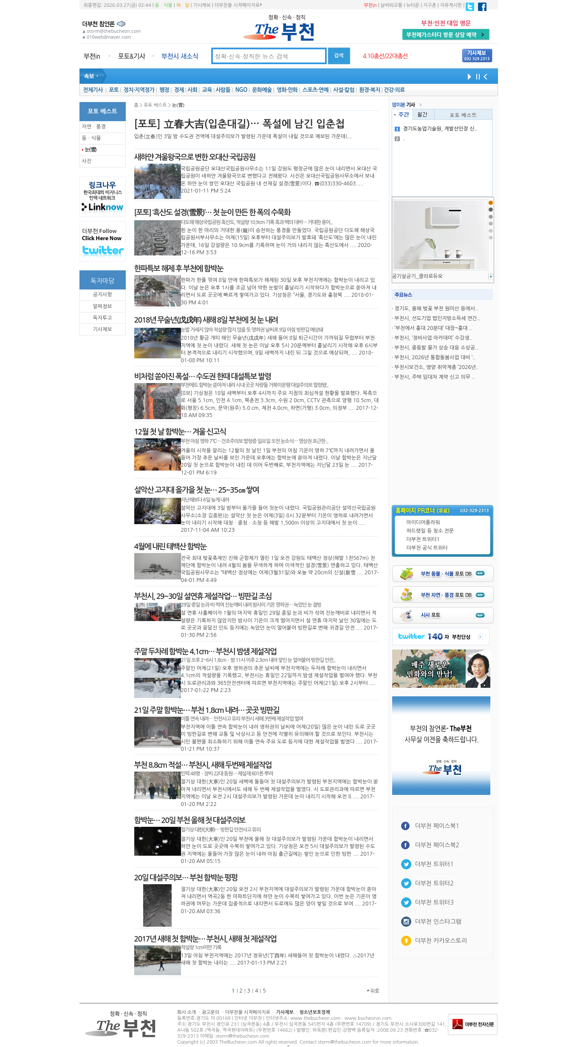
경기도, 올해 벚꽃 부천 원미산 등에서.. (436, 308)
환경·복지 (369, 90)
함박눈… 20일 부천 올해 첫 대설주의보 (189, 820)
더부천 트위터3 (434, 902)
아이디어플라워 (423, 522)
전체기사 (92, 90)
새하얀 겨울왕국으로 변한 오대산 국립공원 (194, 157)
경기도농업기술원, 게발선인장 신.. (436, 128)
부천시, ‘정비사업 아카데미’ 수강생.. (433, 337)
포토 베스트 (463, 114)
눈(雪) (90, 149)
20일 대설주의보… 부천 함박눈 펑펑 (186, 878)
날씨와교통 (391, 5)
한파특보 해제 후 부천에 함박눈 (178, 268)
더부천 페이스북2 (437, 845)
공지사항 (102, 294)
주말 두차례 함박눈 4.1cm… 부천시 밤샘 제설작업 (205, 651)
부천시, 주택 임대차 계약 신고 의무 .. (434, 377)
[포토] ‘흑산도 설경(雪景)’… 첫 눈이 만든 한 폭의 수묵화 (212, 212)
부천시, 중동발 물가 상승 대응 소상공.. (436, 347)
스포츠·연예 (315, 90)
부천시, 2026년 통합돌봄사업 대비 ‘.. (434, 357)
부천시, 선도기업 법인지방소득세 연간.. (437, 318)
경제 (179, 90)
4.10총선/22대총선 (385, 56)
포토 (114, 90)
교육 (207, 90)
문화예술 (262, 90)
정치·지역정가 (139, 90)
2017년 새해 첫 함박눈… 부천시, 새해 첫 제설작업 (205, 939)
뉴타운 (412, 5)
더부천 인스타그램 (438, 922)
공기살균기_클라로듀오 (417, 276)
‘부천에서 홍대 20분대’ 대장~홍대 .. (433, 328)
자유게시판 (451, 5)
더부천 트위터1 (423, 539)
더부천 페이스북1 (437, 826)
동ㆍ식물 (164, 5)
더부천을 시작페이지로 (238, 5)
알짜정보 (102, 306)
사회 (192, 90)
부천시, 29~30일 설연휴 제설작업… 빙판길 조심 (203, 596)
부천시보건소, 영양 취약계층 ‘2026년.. (436, 367)
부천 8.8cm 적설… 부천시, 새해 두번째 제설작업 (203, 765)
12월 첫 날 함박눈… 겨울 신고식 (180, 432)
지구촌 (429, 5)
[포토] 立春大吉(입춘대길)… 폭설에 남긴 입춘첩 (239, 124)
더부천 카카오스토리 (441, 941)
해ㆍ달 (183, 5)
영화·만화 (287, 90)
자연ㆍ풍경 (94, 126)
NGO (241, 90)
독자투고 (102, 318)
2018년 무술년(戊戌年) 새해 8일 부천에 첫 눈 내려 (206, 320)
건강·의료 (394, 90)
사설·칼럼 (343, 90)
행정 (164, 90)
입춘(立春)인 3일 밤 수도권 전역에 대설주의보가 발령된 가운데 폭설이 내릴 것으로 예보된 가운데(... (243, 136)
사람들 (222, 90)
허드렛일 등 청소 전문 (430, 530)
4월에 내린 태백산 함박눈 (170, 546)
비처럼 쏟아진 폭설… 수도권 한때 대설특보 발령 (202, 376)
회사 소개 (186, 1012)
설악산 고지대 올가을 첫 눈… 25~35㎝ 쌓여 (196, 490)
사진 (87, 161)
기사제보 (202, 5)
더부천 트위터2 (434, 883)
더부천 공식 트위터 (427, 547)
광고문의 (210, 1012)
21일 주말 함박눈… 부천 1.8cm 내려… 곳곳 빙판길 (206, 710)
